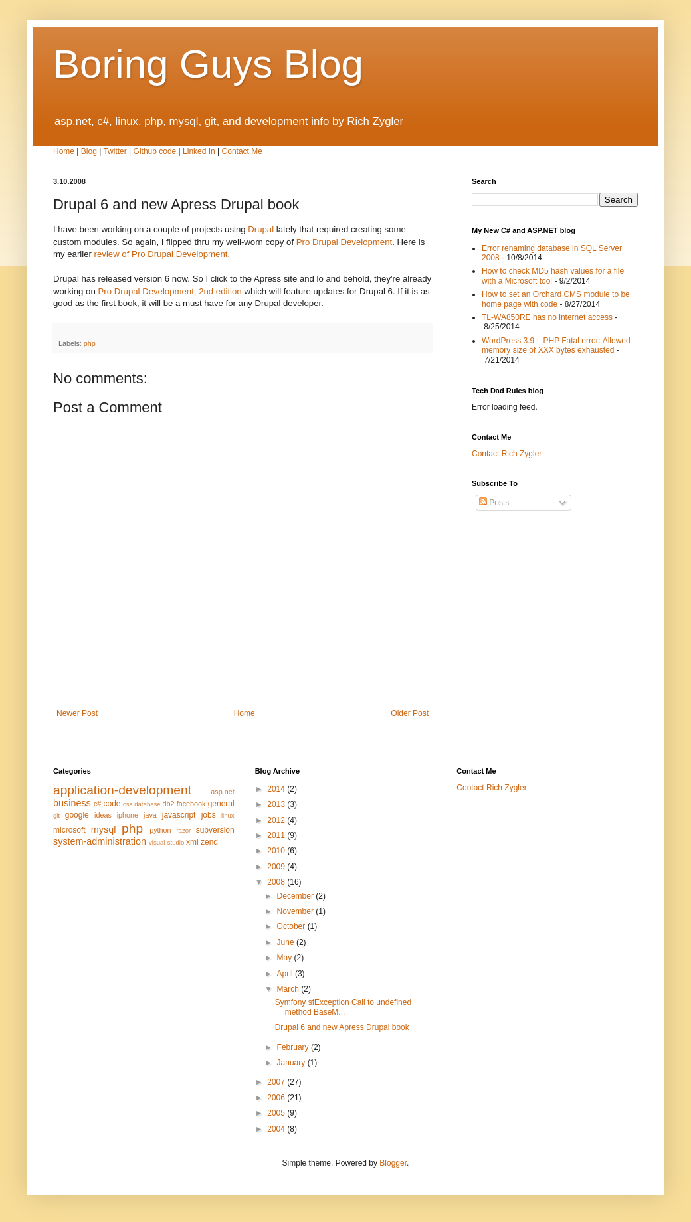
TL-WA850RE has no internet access (547, 317)
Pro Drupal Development (344, 242)
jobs (208, 815)
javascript (179, 815)
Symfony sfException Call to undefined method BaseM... (343, 1007)
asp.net (222, 792)
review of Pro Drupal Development (161, 254)
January (292, 1062)
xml (192, 842)
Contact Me (242, 151)
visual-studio (166, 842)
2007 (277, 1082)
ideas (103, 815)
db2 (169, 804)
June (286, 942)
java (150, 815)
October (292, 926)
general (221, 803)
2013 (277, 804)
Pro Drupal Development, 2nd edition (169, 291)
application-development (122, 790)
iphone (127, 815)
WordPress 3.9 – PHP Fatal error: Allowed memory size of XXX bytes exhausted (556, 345)
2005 (277, 1113)
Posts (494, 502)
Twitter (114, 151)
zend (209, 842)
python (160, 830)
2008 (277, 882)
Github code (155, 151)
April (286, 973)
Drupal (261, 229)
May (285, 957)
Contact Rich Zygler (507, 453)
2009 (277, 866)
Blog (89, 151)
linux (228, 815)
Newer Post (77, 713)
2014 (277, 789)
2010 (277, 850)
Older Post (410, 713)
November (296, 911)
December (296, 896)
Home (63, 151)
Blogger (393, 1163)
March (289, 989)
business (72, 803)
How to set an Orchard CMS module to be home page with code (556, 299)
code (111, 803)
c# (97, 804)
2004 (277, 1129)
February (294, 1047)
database (147, 804)
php (90, 343)
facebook (191, 804)
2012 (277, 820)
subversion (215, 830)
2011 (277, 835)
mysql (103, 829)
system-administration (99, 841)
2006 (277, 1097)
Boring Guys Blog (208, 64)
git (56, 815)
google (77, 815)
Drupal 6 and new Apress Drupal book (342, 1027)
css (127, 804)
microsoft (69, 830)
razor (183, 830)
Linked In (199, 151)
